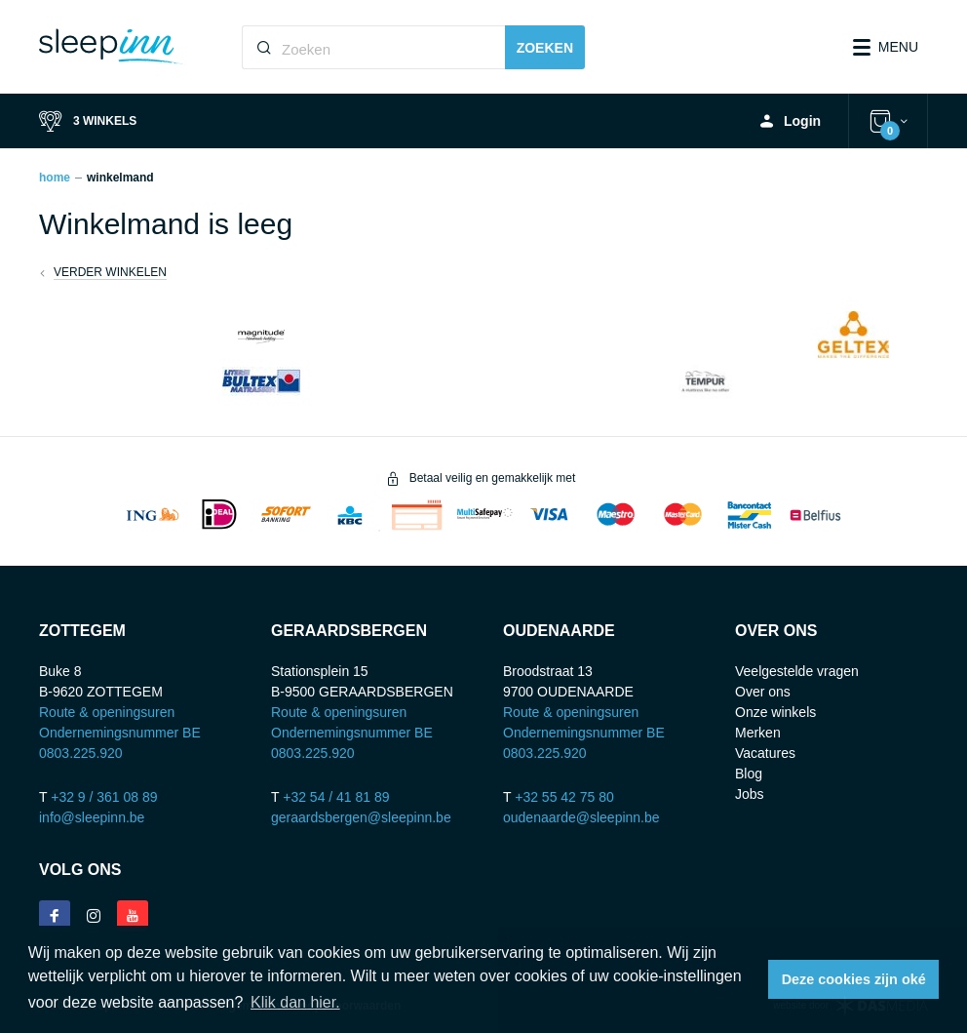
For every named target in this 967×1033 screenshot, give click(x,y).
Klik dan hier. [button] (295, 1002)
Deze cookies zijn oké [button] (854, 979)
